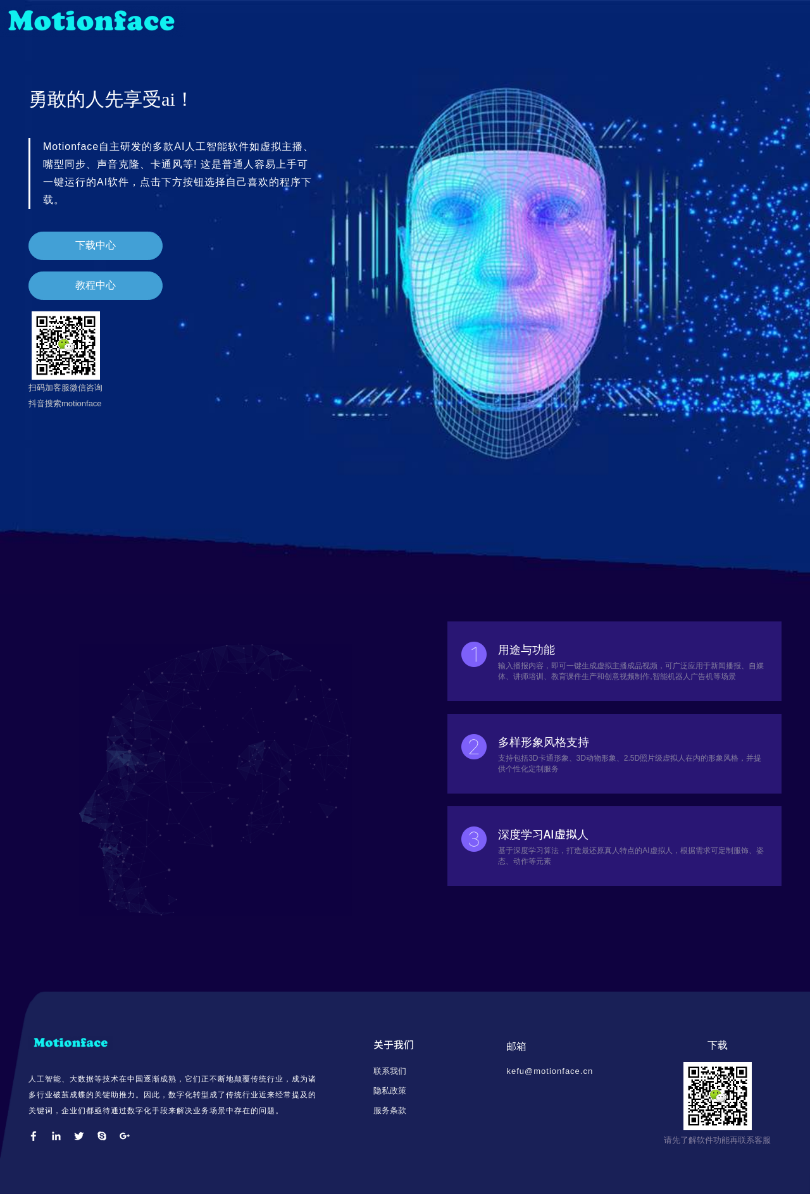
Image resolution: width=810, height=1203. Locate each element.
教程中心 (80, 293)
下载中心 (80, 253)
